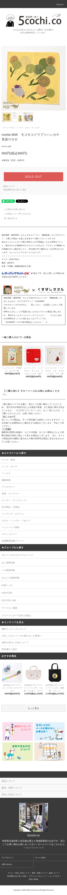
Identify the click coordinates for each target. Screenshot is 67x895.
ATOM (36, 879)
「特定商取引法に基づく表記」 (28, 410)
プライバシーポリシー (37, 876)
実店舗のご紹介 (9, 649)
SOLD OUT (33, 176)
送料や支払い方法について (15, 642)
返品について (9, 186)
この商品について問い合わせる (15, 214)
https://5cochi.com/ (34, 847)
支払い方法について (22, 873)
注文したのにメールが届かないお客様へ (22, 635)
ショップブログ (53, 876)
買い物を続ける (8, 218)
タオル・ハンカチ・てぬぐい (20, 128)
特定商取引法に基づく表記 (14, 190)
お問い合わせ (7, 864)
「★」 (46, 322)
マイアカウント (8, 858)
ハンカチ (36, 128)
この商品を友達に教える (12, 209)
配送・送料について (39, 873)
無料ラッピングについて (14, 629)
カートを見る (40, 858)
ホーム (5, 128)
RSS (30, 879)
